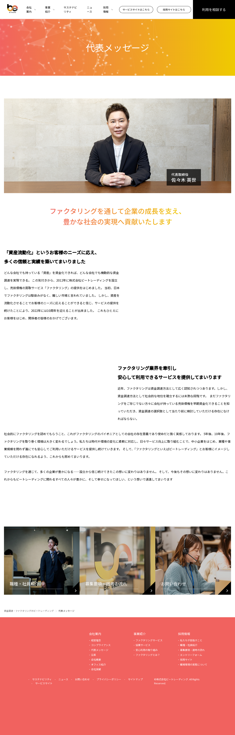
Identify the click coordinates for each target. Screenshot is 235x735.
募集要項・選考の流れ (192, 650)
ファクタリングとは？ (148, 655)
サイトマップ (135, 679)
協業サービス (143, 645)
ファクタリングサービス (149, 640)
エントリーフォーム (191, 655)
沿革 (93, 655)
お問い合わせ (82, 679)
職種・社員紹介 (188, 645)
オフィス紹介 (98, 664)
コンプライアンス (101, 645)
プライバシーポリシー (109, 679)
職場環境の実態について (193, 664)
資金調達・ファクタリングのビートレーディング (29, 610)
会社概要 (96, 659)
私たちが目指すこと (191, 640)
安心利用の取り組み (147, 650)
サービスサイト (43, 683)
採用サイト (186, 659)
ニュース (89, 9)
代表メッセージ (99, 650)
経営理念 (96, 640)
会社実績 (96, 669)
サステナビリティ (70, 9)
